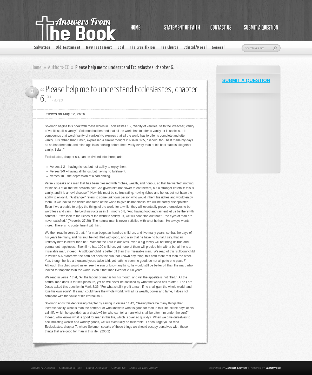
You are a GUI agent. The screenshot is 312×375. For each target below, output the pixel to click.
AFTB (58, 100)
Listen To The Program (143, 367)
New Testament (99, 47)
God (120, 47)
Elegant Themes (236, 367)
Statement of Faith (70, 367)
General (218, 47)
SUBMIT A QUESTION (246, 80)
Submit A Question (43, 367)
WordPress (273, 367)
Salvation (42, 47)
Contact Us (118, 367)
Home (36, 67)
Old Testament (68, 47)
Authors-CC (58, 67)
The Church (169, 47)
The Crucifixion (142, 47)
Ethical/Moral (195, 47)
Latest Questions (97, 367)
